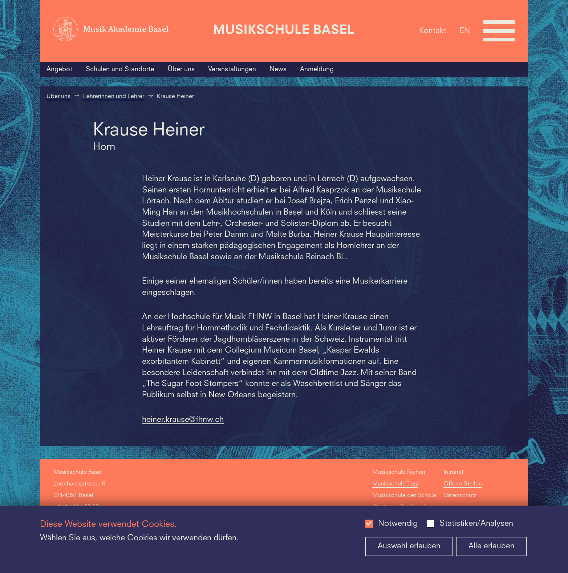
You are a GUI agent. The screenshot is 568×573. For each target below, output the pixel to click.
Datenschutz (459, 496)
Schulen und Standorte (120, 69)
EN (465, 30)
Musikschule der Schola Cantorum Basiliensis (404, 501)
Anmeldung (317, 69)
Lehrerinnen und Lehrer (113, 96)
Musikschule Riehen (398, 472)
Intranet (453, 472)
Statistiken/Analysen (476, 524)
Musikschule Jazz (395, 484)
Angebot (59, 69)
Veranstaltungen (232, 69)
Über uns (181, 69)
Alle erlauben (491, 546)
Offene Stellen (462, 484)
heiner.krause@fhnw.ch (183, 420)
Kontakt (432, 30)
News (278, 69)
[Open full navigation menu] (499, 31)
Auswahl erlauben (409, 546)
